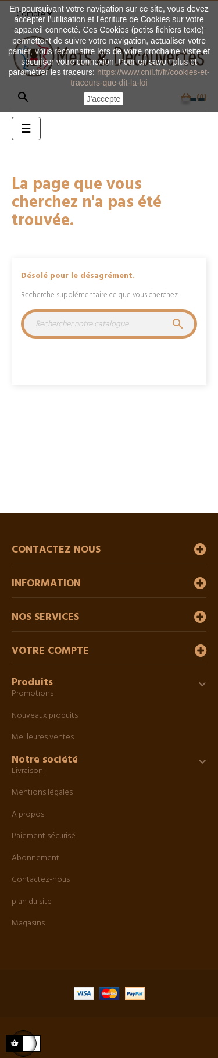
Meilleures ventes (43, 737)
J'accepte (104, 99)
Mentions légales (42, 792)
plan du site (32, 902)
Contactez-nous (41, 879)
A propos (28, 814)
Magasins (28, 923)
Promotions (32, 693)
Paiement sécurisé (44, 836)
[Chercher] (109, 324)
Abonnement (35, 858)
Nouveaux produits (45, 715)
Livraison (27, 771)
